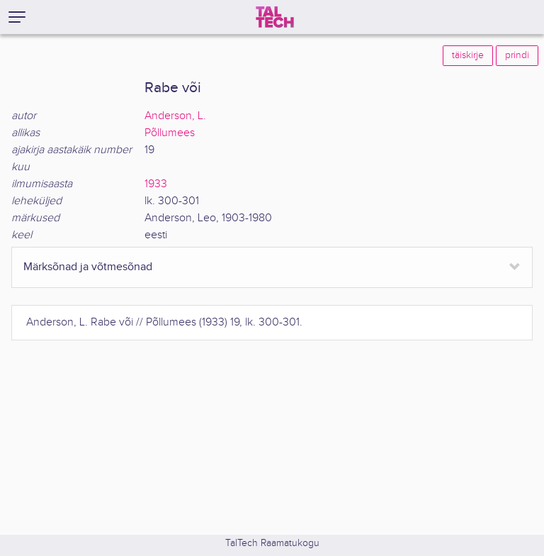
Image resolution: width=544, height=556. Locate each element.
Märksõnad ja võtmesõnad (87, 267)
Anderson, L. (175, 116)
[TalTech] (275, 17)
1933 (155, 184)
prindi (517, 55)
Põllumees (169, 133)
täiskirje (468, 55)
